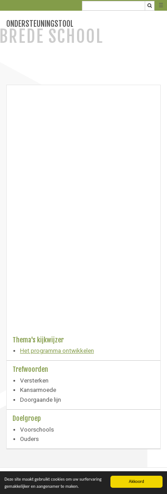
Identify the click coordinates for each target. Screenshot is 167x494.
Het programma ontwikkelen (57, 350)
